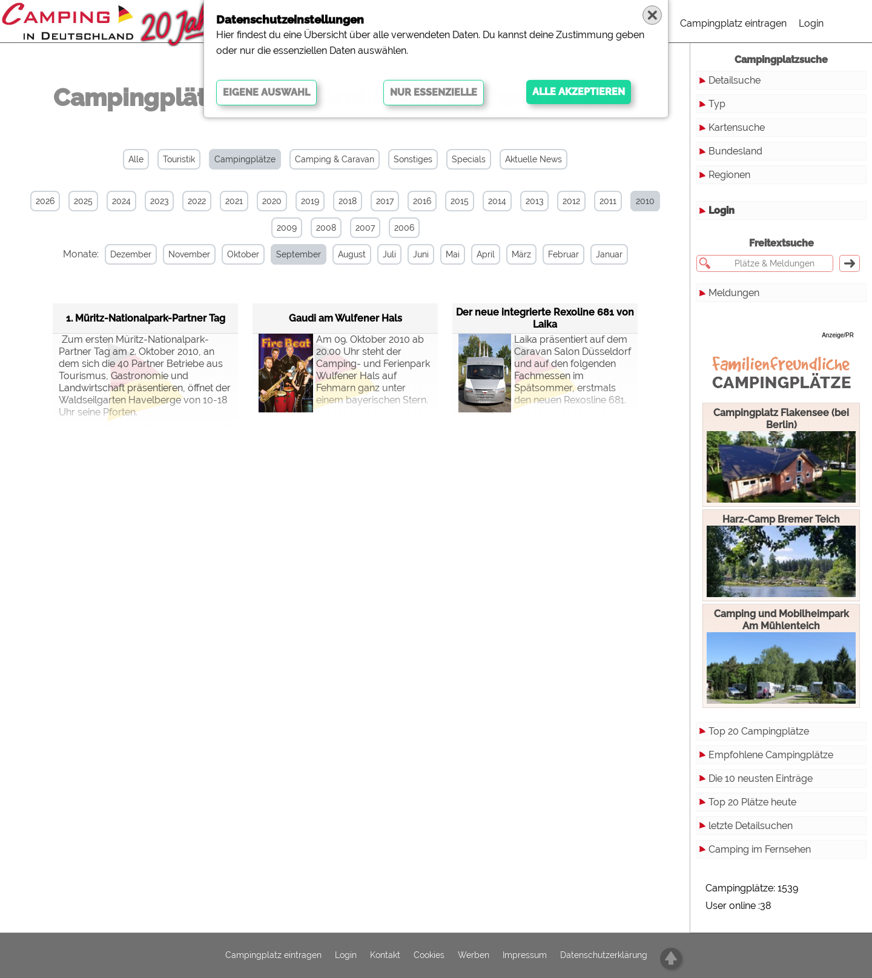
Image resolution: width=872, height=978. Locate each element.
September (298, 254)
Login (811, 23)
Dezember (130, 254)
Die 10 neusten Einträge (760, 778)
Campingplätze (245, 159)
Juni (421, 254)
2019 (310, 201)
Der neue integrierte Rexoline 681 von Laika (545, 318)
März (521, 254)
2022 (197, 201)
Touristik (179, 159)
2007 (365, 228)
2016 (422, 201)
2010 (645, 201)
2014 (497, 201)
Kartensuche (736, 127)
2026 (45, 201)
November (189, 254)
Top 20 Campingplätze (758, 731)
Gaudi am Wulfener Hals (345, 318)
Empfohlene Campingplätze (770, 755)
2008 (326, 228)
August (352, 254)
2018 (348, 201)
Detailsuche (734, 80)
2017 (385, 201)
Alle (136, 159)
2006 (404, 228)
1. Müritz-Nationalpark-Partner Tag (145, 318)
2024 (121, 201)
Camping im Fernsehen (759, 849)
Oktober (243, 254)
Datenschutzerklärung (603, 955)
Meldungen (733, 293)
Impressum (525, 955)
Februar (563, 254)
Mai (453, 254)
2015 (460, 201)
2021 (234, 201)
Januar (609, 254)
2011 (608, 201)
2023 (159, 201)
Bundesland (735, 151)
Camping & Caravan (334, 159)
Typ (716, 104)
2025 (83, 201)
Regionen (729, 174)
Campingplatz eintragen (733, 23)
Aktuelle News (533, 159)
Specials (469, 159)
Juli (389, 254)
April (486, 254)
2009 (287, 228)
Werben (473, 955)
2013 (534, 201)
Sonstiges (413, 159)
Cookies (429, 955)
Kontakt (385, 955)
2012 (571, 201)
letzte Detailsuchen (750, 825)
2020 (272, 201)
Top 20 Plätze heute (752, 802)
